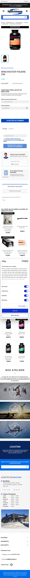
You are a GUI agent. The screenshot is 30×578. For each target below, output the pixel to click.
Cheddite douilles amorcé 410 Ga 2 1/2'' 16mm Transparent (8, 228)
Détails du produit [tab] (15, 191)
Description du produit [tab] (15, 186)
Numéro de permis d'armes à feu (9, 99)
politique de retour (11, 140)
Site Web (17, 489)
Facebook (11, 564)
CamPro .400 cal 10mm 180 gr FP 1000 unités (22, 252)
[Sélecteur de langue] (26, 1)
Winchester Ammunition (7, 68)
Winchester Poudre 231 (21, 357)
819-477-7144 (15, 161)
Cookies (15, 576)
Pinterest (13, 129)
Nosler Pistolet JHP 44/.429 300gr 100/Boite (8, 252)
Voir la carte (7, 489)
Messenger (15, 164)
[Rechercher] (15, 17)
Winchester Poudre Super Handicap (8, 358)
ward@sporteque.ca (11, 559)
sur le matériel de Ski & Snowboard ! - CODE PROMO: (15, 5)
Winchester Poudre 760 (21, 333)
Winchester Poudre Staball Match (8, 334)
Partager (9, 129)
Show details (22, 306)
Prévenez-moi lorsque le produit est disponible (15, 146)
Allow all (15, 310)
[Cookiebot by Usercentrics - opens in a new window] (21, 261)
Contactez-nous (5, 550)
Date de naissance (5, 105)
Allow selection (15, 315)
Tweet (11, 129)
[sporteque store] (15, 518)
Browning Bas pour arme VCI (22, 227)
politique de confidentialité (20, 575)
